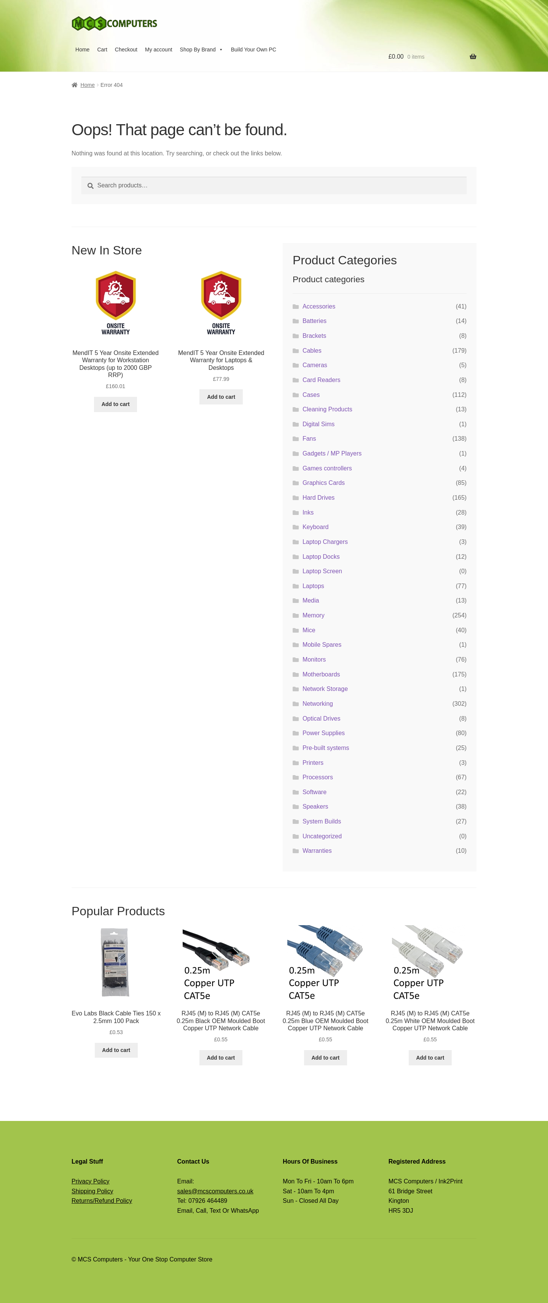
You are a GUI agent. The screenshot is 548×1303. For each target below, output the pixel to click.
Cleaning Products (327, 409)
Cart (102, 49)
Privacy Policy (91, 1181)
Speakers (315, 806)
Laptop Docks (321, 556)
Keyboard (316, 527)
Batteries (315, 321)
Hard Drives (319, 497)
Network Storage (325, 689)
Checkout (126, 49)
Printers (313, 762)
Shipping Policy (92, 1191)
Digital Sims (319, 424)
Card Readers (322, 380)
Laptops (313, 586)
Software (315, 792)
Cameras (315, 365)
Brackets (314, 336)
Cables (312, 350)
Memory (314, 615)
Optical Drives (322, 718)
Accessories (319, 306)
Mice (309, 630)
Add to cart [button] (116, 404)
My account (158, 49)
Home (82, 49)
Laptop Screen (322, 571)
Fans (309, 438)
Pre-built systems (326, 748)
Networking (318, 703)
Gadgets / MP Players (332, 453)
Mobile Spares (322, 644)
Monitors (314, 659)
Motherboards (321, 674)
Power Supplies (324, 733)
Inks (308, 512)
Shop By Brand (201, 49)
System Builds (322, 821)
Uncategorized (322, 836)
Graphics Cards (324, 483)
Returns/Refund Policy (102, 1200)
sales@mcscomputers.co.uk (215, 1191)
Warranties (317, 850)
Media (311, 600)
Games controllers (327, 468)
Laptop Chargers (325, 542)
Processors (318, 777)
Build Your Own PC (253, 49)
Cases (311, 395)
